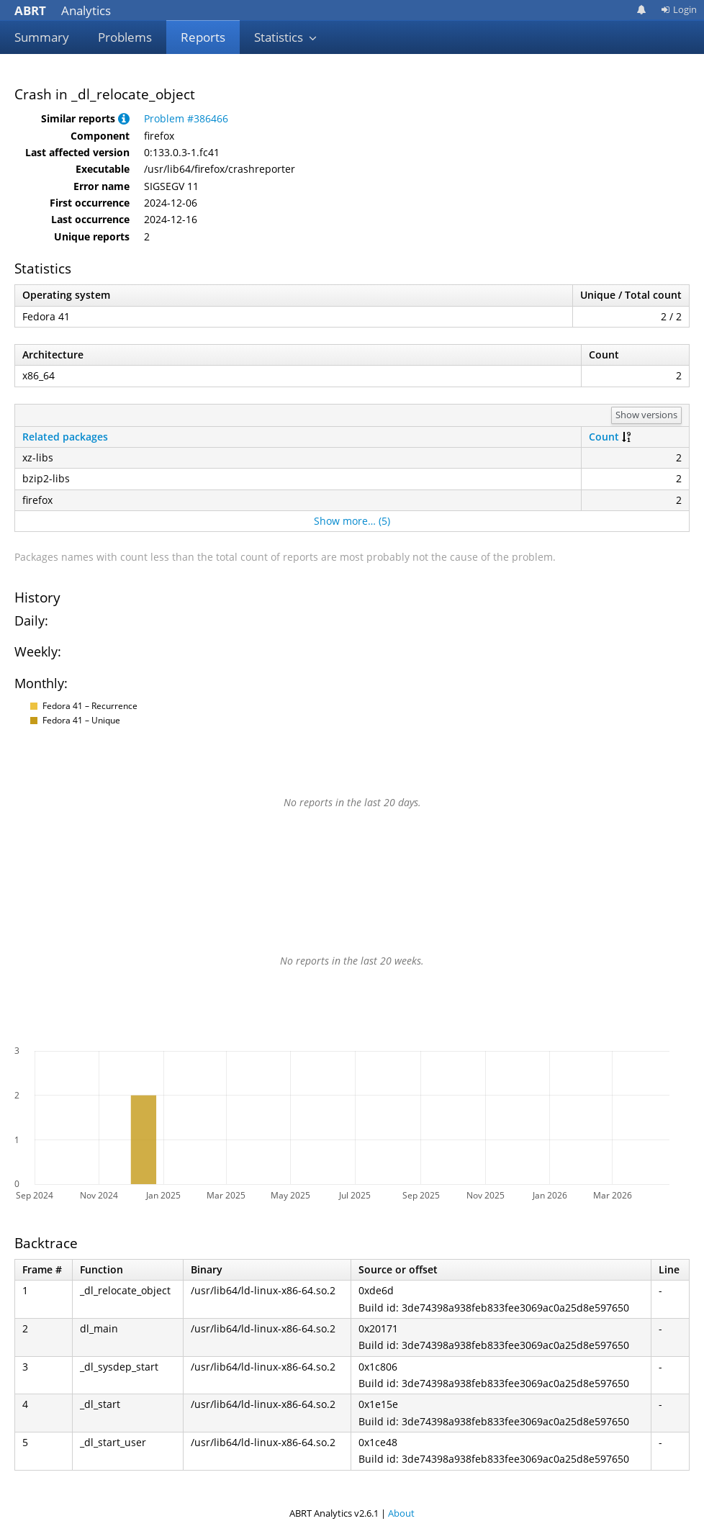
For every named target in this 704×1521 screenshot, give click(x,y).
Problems (125, 37)
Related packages (65, 436)
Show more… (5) (352, 521)
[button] (124, 118)
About (401, 1513)
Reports (203, 37)
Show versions (646, 414)
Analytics (62, 10)
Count (604, 436)
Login (679, 9)
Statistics (285, 37)
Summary (41, 37)
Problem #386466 (186, 118)
